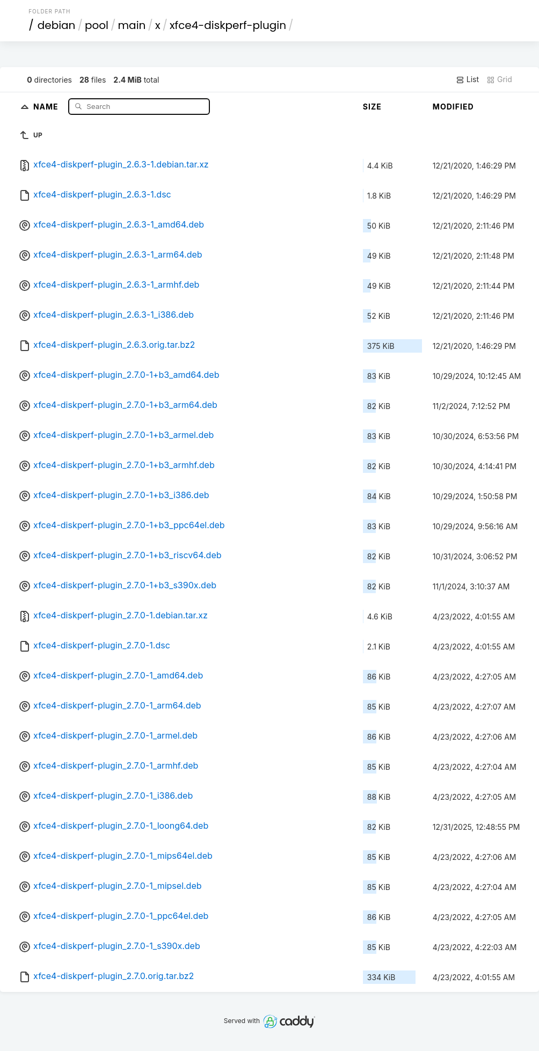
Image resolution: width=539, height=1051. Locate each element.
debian (57, 25)
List (467, 79)
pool (96, 25)
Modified (453, 106)
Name (47, 106)
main (132, 25)
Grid (499, 79)
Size (372, 106)
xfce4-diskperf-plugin (228, 25)
